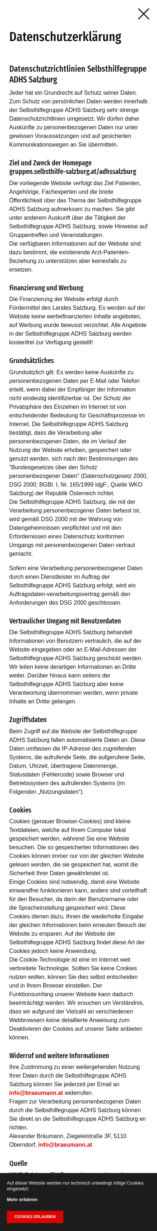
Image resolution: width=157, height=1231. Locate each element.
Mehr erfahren (22, 1199)
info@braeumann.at (36, 1093)
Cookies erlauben (35, 1216)
